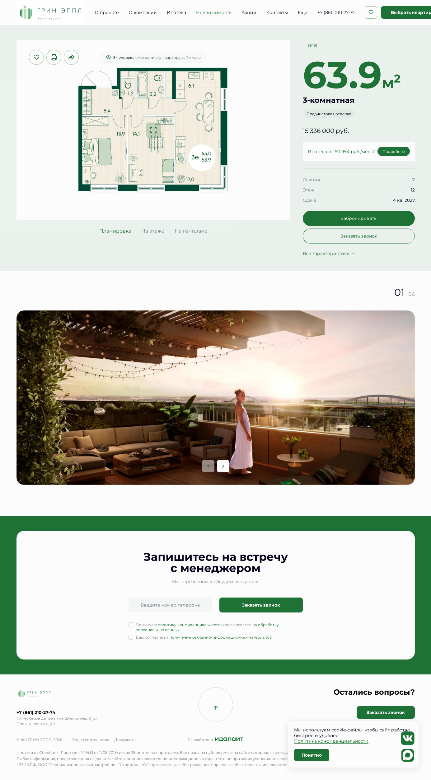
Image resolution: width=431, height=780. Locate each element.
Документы (125, 739)
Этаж (308, 190)
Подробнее (393, 151)
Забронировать (359, 218)
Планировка (115, 231)
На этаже (153, 231)
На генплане (191, 231)
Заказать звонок (358, 236)
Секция (311, 179)
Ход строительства (90, 739)
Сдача (309, 200)
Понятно (312, 755)
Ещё (302, 12)
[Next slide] (223, 466)
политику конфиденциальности (189, 624)
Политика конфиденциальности (331, 741)
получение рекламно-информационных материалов (221, 637)
